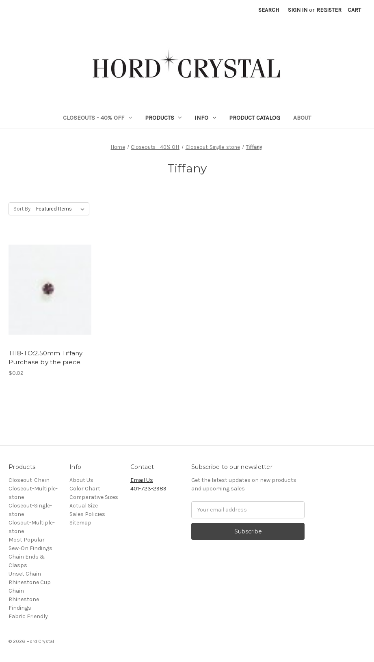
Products (163, 117)
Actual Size (83, 505)
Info (205, 117)
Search (268, 9)
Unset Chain (25, 573)
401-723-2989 (148, 488)
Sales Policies (87, 514)
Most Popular (27, 539)
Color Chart (84, 488)
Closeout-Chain (29, 480)
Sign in (297, 9)
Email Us (141, 480)
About (302, 117)
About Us (81, 480)
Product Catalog (254, 117)
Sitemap (80, 522)
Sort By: (22, 209)
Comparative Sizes (93, 497)
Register (329, 9)
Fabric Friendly (28, 616)
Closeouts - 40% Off (97, 117)
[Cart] (354, 10)
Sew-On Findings (30, 548)
